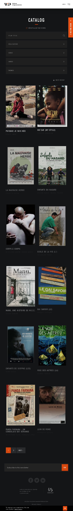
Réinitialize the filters (36, 28)
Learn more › (18, 509)
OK (65, 508)
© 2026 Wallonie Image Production (36, 501)
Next (21, 450)
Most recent (60, 80)
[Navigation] (69, 4)
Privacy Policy (36, 504)
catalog (36, 20)
